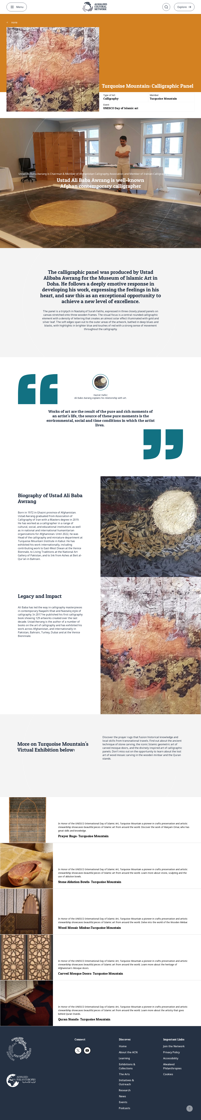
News (122, 1096)
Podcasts (124, 1108)
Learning (124, 1058)
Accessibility (170, 1058)
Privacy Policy (171, 1052)
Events (123, 1102)
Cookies (168, 1074)
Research (125, 1090)
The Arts (124, 1074)
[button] (189, 1108)
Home (123, 1046)
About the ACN (128, 1052)
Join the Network (174, 1046)
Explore (182, 7)
